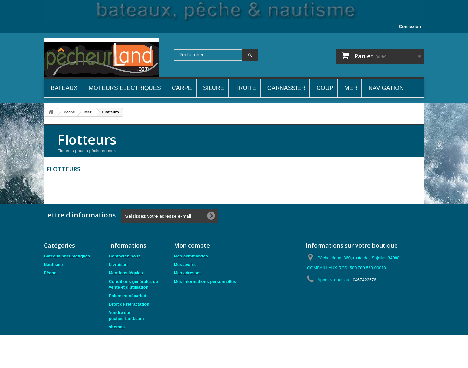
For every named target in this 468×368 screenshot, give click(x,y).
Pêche (50, 272)
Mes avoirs (185, 264)
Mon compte (192, 245)
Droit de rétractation (129, 304)
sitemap (117, 326)
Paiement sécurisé (127, 295)
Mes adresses (188, 272)
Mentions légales (126, 272)
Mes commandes (191, 256)
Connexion (410, 26)
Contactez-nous (125, 256)
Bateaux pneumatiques (67, 256)
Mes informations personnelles (205, 281)
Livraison (118, 264)
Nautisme (53, 264)
